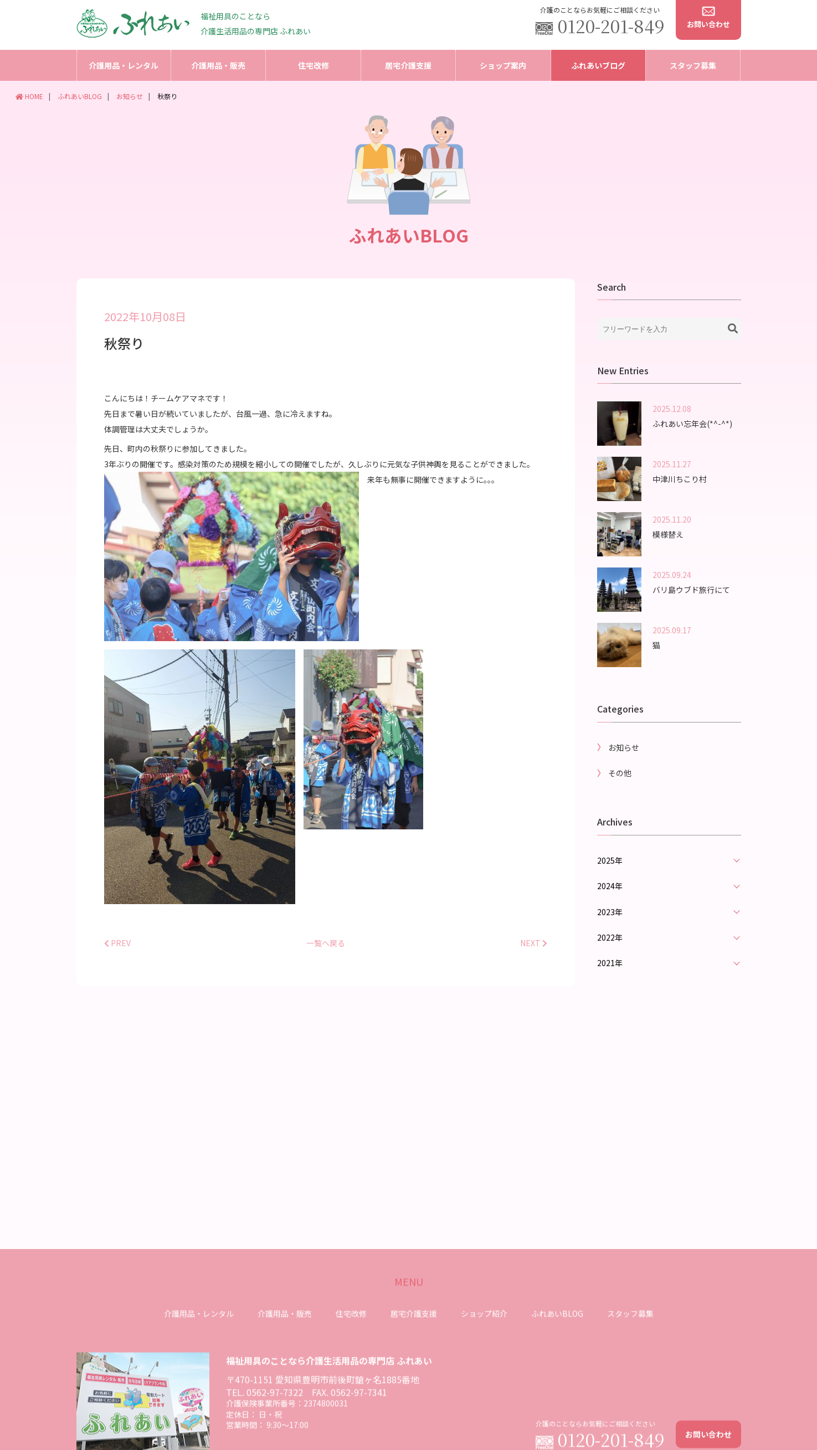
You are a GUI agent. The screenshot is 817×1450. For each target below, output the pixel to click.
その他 (619, 790)
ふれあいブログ (598, 65)
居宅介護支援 (408, 65)
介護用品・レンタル (123, 65)
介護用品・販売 (218, 65)
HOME (29, 96)
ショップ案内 (503, 65)
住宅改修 (313, 65)
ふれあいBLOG (80, 96)
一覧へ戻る (325, 959)
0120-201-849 (611, 25)
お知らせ (129, 96)
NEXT (533, 959)
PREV (117, 959)
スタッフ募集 (693, 65)
